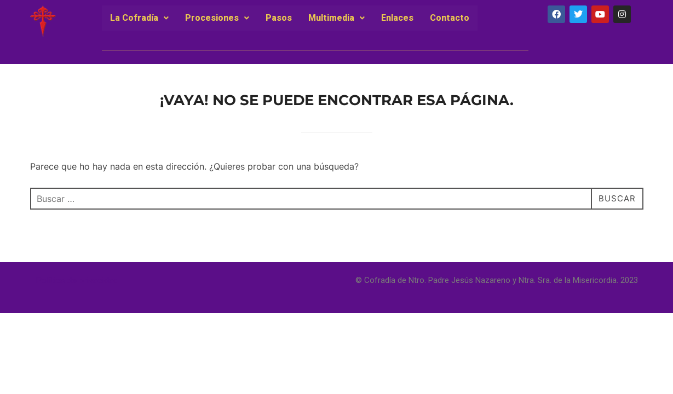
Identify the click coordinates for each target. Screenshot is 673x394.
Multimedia (336, 18)
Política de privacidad (77, 280)
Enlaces (397, 18)
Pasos (279, 18)
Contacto (449, 18)
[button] (139, 18)
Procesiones (217, 18)
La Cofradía (139, 18)
